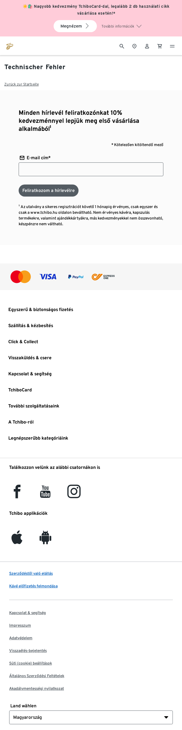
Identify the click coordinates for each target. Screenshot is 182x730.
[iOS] (17, 540)
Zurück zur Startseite (21, 84)
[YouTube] (45, 494)
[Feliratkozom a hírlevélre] (49, 190)
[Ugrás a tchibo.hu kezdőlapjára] (9, 45)
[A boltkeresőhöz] (134, 45)
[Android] (45, 540)
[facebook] (17, 494)
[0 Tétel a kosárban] (159, 45)
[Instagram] (74, 494)
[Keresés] (122, 45)
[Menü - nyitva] (172, 45)
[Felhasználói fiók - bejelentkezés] (147, 45)
